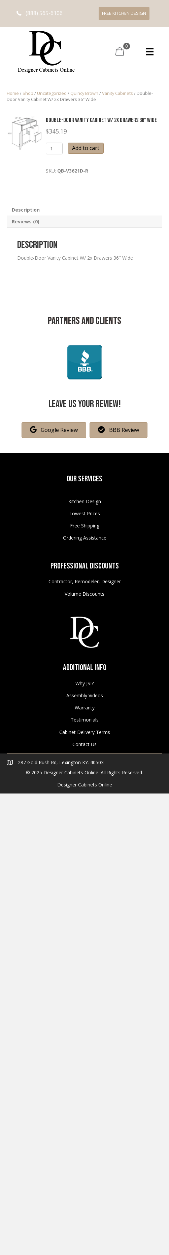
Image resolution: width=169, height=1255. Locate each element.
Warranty (85, 707)
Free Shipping (84, 525)
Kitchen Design (84, 501)
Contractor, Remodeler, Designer (84, 581)
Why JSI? (84, 683)
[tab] (84, 210)
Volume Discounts (84, 594)
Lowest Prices (84, 513)
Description (26, 210)
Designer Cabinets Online (84, 784)
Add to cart (85, 148)
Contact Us (84, 744)
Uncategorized (52, 93)
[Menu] (149, 51)
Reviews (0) (25, 221)
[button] (39, 13)
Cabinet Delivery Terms (84, 732)
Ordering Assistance (84, 537)
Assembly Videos (84, 695)
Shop (28, 93)
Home (13, 93)
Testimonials (85, 719)
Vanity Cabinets (117, 93)
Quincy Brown (84, 93)
